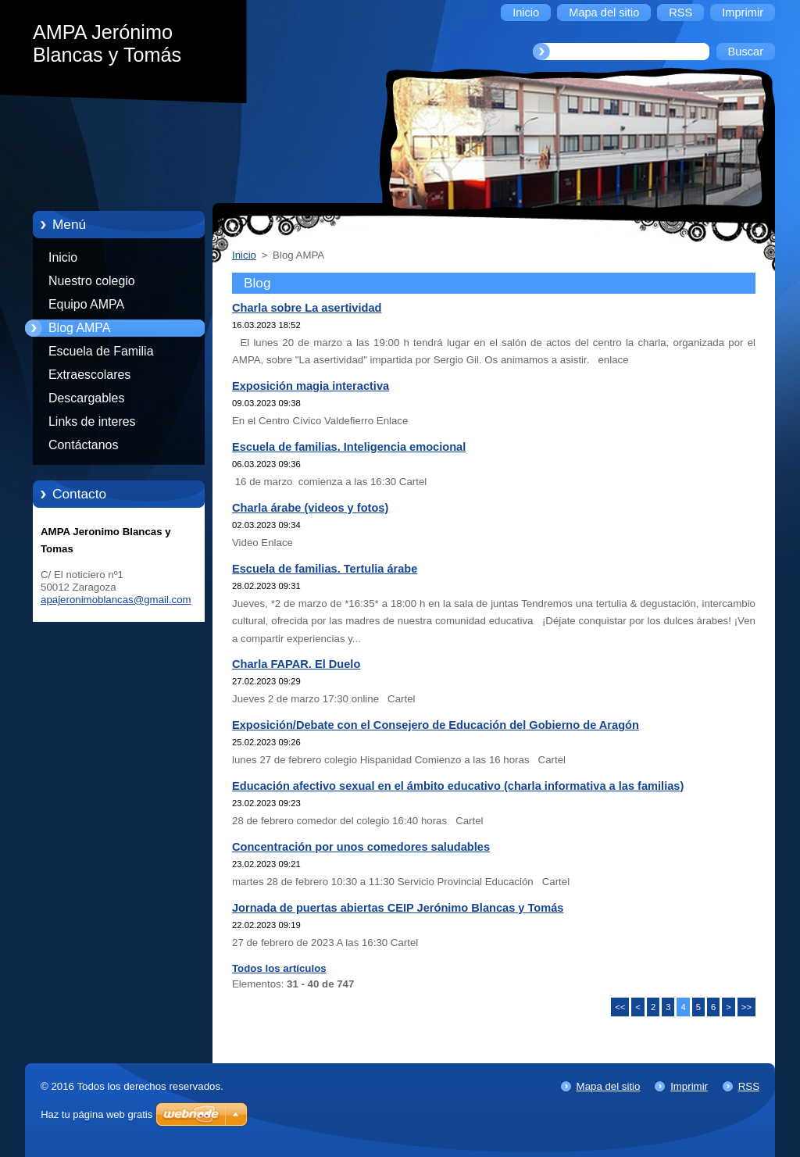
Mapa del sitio (609, 1086)
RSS (748, 1086)
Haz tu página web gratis (96, 1114)
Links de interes (92, 421)
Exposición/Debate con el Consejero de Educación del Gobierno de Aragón (435, 725)
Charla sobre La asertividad (306, 308)
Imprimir (689, 1086)
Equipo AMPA (86, 304)
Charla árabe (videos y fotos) (310, 508)
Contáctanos (83, 445)
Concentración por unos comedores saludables (361, 847)
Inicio (62, 257)
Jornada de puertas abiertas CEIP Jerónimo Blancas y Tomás (397, 908)
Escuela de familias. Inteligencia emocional (349, 447)
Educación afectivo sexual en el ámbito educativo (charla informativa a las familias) (458, 786)
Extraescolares (89, 374)
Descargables (86, 398)
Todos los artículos (279, 968)
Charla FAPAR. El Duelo (296, 664)
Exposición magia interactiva (310, 386)
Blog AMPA (79, 327)
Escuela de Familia (101, 351)
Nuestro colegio (91, 280)
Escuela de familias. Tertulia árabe (324, 568)
